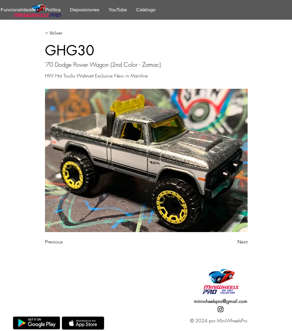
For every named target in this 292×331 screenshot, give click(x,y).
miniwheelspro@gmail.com (220, 301)
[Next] (233, 242)
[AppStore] (83, 323)
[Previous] (64, 242)
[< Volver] (64, 33)
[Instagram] (220, 309)
